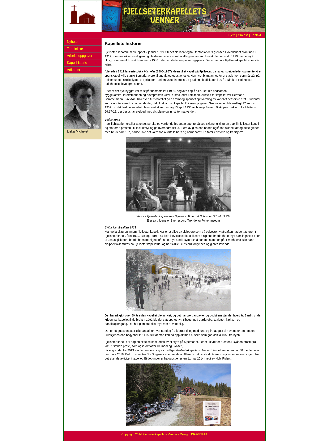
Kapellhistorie (77, 62)
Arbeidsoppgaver (79, 56)
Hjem (232, 35)
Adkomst (73, 70)
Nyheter (73, 41)
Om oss (243, 35)
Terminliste (75, 49)
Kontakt (256, 35)
